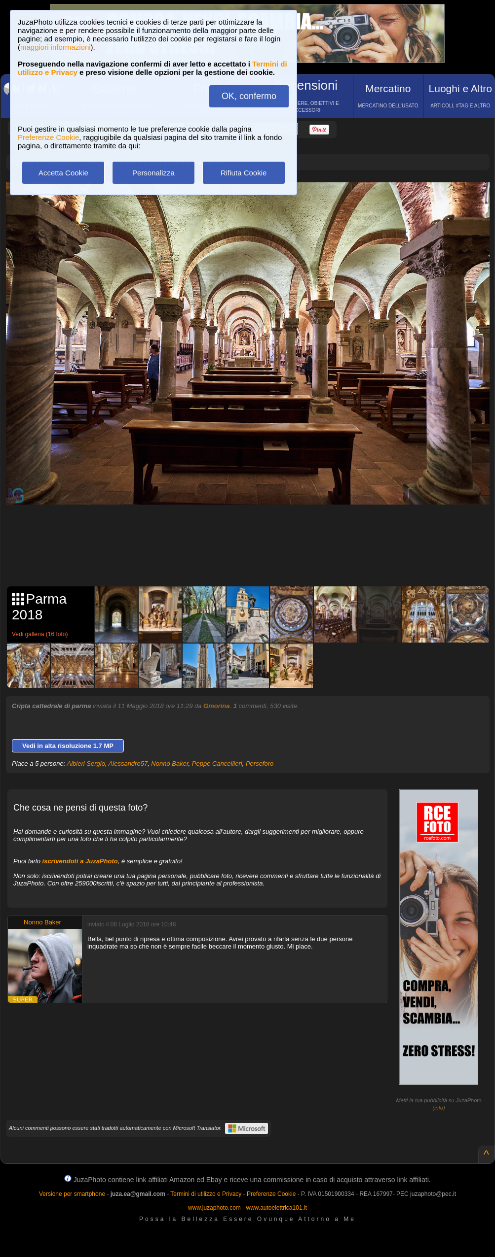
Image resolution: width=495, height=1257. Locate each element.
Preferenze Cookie (48, 137)
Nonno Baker (169, 763)
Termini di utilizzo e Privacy (205, 1193)
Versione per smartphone (72, 1193)
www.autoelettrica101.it (276, 1207)
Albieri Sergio (86, 763)
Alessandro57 (128, 763)
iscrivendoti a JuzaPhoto (80, 861)
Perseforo (259, 763)
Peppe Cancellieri (217, 763)
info (438, 1108)
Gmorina (216, 706)
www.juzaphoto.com (214, 1207)
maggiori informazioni (55, 47)
